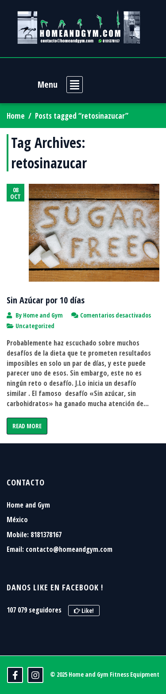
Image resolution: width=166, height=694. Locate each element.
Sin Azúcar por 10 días (46, 300)
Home (16, 116)
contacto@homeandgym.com (69, 549)
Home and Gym (43, 315)
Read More (27, 426)
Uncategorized (34, 326)
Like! (84, 610)
